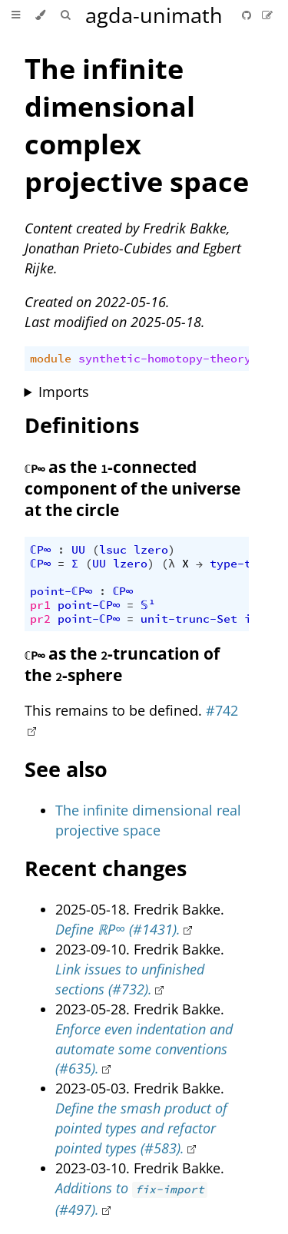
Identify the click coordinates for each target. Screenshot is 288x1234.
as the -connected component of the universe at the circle (132, 488)
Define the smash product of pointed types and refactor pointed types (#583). (141, 1128)
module (50, 359)
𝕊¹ (148, 605)
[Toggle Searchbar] (65, 15)
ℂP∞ (40, 550)
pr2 (40, 619)
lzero (151, 550)
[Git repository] (248, 15)
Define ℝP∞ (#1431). (117, 929)
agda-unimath (154, 15)
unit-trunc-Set (189, 619)
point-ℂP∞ (61, 591)
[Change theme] (40, 15)
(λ (168, 564)
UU (78, 550)
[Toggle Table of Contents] (16, 15)
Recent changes (106, 868)
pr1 (40, 605)
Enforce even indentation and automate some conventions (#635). (144, 1049)
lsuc (113, 550)
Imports (63, 391)
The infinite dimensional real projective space (148, 820)
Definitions (82, 425)
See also (66, 769)
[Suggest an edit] (267, 15)
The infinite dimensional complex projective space (137, 125)
